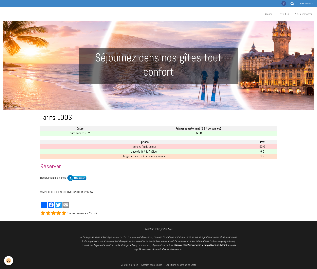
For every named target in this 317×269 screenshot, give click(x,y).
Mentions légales (129, 265)
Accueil (269, 14)
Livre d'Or (284, 14)
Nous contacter (303, 14)
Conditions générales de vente (181, 265)
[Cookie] (8, 260)
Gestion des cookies (151, 265)
